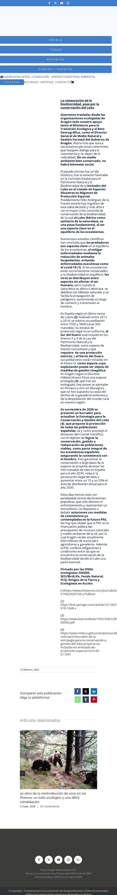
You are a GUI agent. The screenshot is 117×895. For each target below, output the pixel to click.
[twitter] (55, 3)
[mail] (78, 860)
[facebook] (49, 3)
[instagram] (68, 3)
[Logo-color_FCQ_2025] (58, 9)
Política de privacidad (96, 890)
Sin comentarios (49, 806)
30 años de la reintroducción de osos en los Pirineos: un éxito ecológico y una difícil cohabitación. (53, 797)
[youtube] (61, 3)
